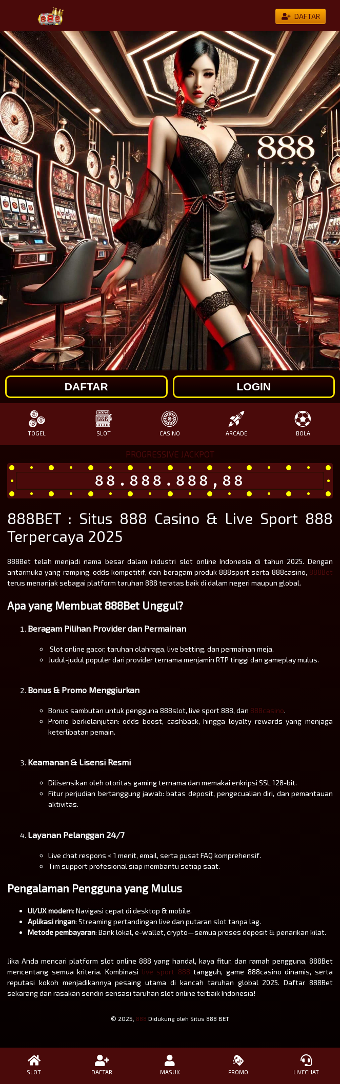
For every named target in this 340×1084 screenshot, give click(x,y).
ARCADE (236, 423)
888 (141, 1018)
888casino (267, 710)
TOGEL (37, 423)
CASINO (170, 423)
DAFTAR (102, 1065)
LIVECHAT (305, 1065)
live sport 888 (166, 971)
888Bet (321, 572)
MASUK (170, 1065)
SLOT (103, 423)
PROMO (238, 1065)
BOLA (303, 423)
